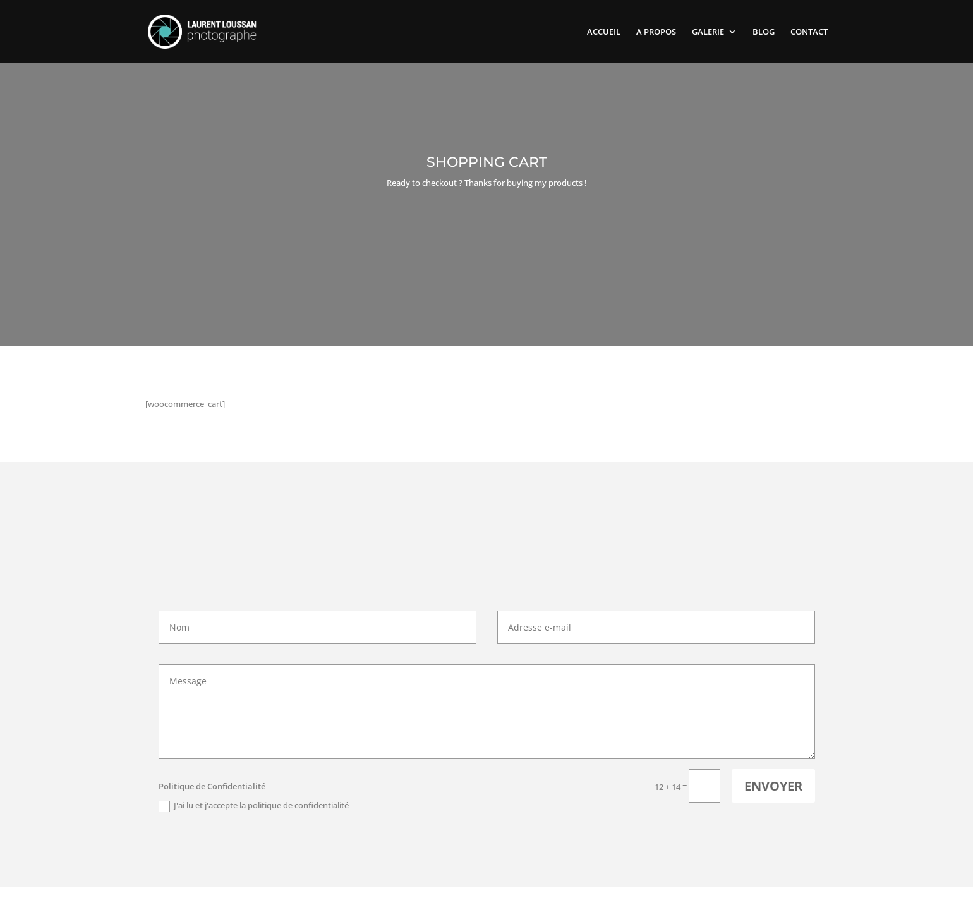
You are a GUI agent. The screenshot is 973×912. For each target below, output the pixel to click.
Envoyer (773, 785)
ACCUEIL (603, 32)
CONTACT (809, 32)
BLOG (763, 32)
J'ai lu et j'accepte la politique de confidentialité (254, 806)
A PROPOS (656, 32)
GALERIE (708, 32)
